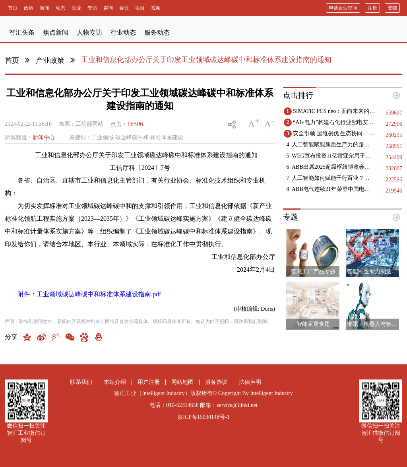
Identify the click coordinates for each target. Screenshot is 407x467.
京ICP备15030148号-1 (203, 417)
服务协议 (216, 382)
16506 (135, 124)
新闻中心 (44, 137)
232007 (394, 168)
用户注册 (149, 382)
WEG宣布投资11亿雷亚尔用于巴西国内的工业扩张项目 (333, 156)
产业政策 (50, 60)
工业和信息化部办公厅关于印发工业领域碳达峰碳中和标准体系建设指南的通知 (206, 60)
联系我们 (81, 382)
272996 (394, 124)
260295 (394, 135)
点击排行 (298, 95)
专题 (290, 217)
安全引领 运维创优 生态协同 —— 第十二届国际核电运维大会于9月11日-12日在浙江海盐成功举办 (334, 133)
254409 (394, 157)
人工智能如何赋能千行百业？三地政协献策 (333, 178)
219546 (394, 191)
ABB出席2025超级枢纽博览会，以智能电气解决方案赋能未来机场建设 (333, 167)
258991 (394, 146)
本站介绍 (115, 382)
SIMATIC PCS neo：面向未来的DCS (334, 111)
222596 (394, 180)
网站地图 (182, 382)
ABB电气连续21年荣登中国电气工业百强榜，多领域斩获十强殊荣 (333, 189)
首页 (12, 60)
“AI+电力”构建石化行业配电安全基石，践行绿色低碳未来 (334, 122)
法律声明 (250, 382)
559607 (394, 113)
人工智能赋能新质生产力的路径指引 (333, 145)
